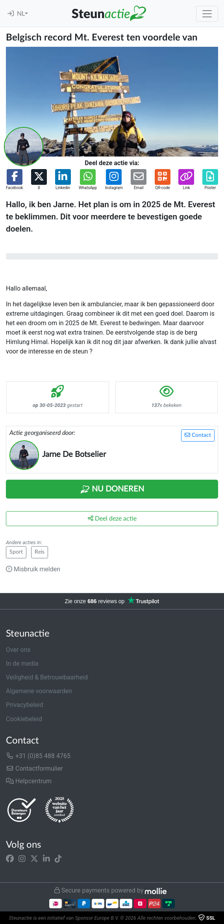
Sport (16, 552)
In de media (22, 663)
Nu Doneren (112, 489)
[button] (14, 180)
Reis (39, 552)
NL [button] (21, 14)
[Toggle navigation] (207, 14)
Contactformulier (34, 768)
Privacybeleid (24, 705)
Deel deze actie (112, 518)
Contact (198, 435)
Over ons (18, 649)
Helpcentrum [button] (29, 781)
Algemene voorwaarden (39, 691)
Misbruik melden (33, 569)
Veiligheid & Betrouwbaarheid (47, 677)
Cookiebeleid (24, 719)
